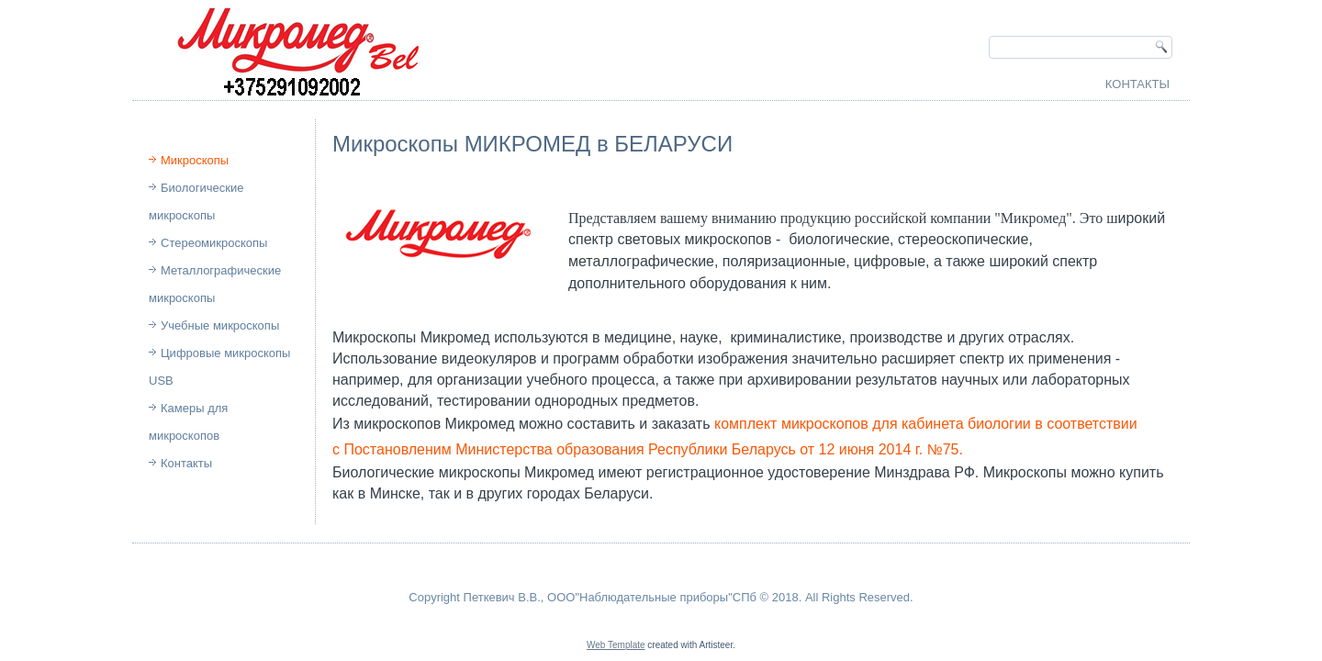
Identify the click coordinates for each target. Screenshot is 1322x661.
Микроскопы (195, 160)
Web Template (616, 645)
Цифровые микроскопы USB (219, 366)
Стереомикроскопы (214, 243)
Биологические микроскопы (196, 201)
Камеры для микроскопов (188, 422)
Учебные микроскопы (220, 325)
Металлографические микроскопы (215, 284)
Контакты (1137, 84)
